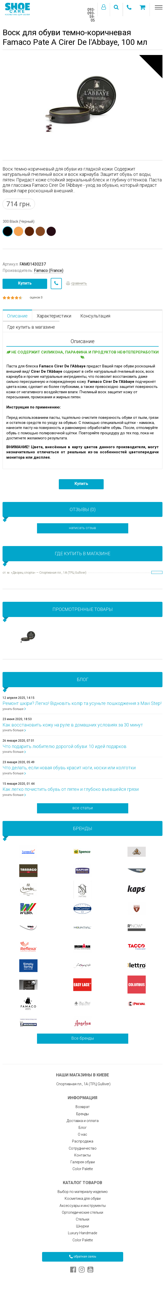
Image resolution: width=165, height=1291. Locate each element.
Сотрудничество (83, 1148)
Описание (17, 316)
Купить (25, 283)
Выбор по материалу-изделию (83, 1192)
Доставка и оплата (83, 1121)
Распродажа (82, 1141)
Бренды (82, 1114)
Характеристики (54, 316)
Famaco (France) (48, 270)
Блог (83, 1128)
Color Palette (82, 1169)
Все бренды (82, 1038)
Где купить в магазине (31, 327)
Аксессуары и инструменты (83, 1206)
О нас (82, 1134)
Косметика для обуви (83, 1198)
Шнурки (82, 1226)
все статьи (82, 808)
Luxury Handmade (82, 1233)
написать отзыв (82, 528)
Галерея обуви (82, 1162)
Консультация (95, 316)
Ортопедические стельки (82, 1212)
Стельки (82, 1219)
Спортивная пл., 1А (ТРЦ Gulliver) (83, 1084)
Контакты (82, 1155)
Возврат (83, 1107)
